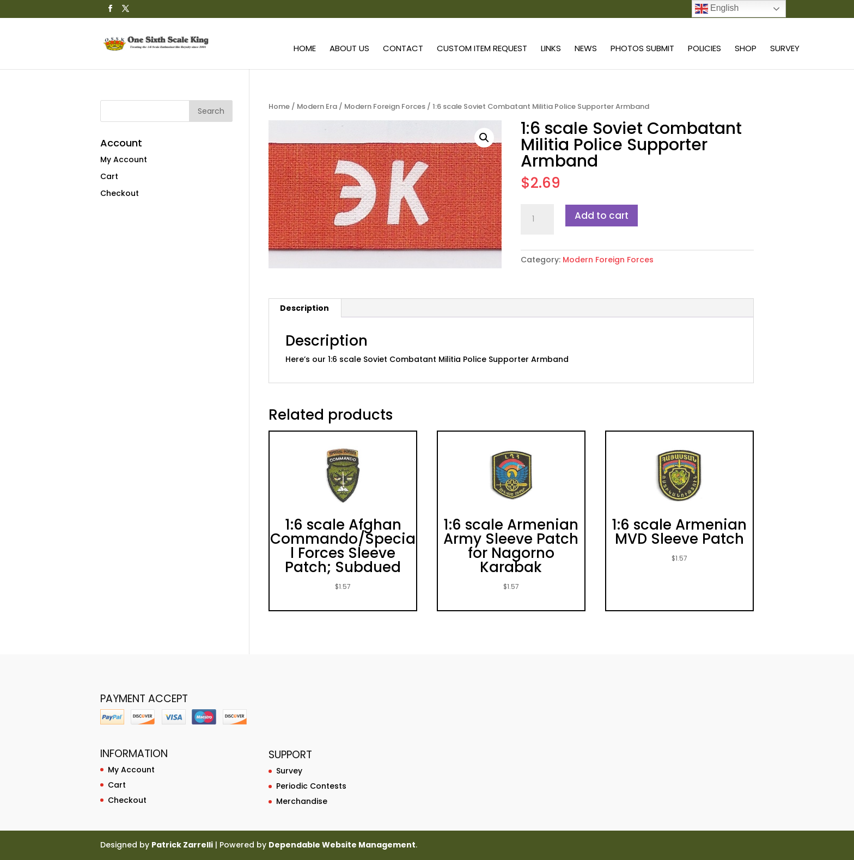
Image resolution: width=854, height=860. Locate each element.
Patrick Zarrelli (182, 844)
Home (305, 49)
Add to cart (602, 215)
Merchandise (301, 801)
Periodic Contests (311, 786)
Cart (109, 176)
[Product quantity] (537, 219)
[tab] (304, 308)
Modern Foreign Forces (384, 106)
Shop (746, 49)
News (586, 49)
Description (304, 308)
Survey (785, 49)
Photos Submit (642, 49)
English (717, 8)
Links (551, 49)
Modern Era (317, 106)
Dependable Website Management (342, 844)
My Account (123, 159)
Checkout (119, 193)
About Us (349, 49)
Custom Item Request (482, 49)
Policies (704, 49)
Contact (403, 49)
